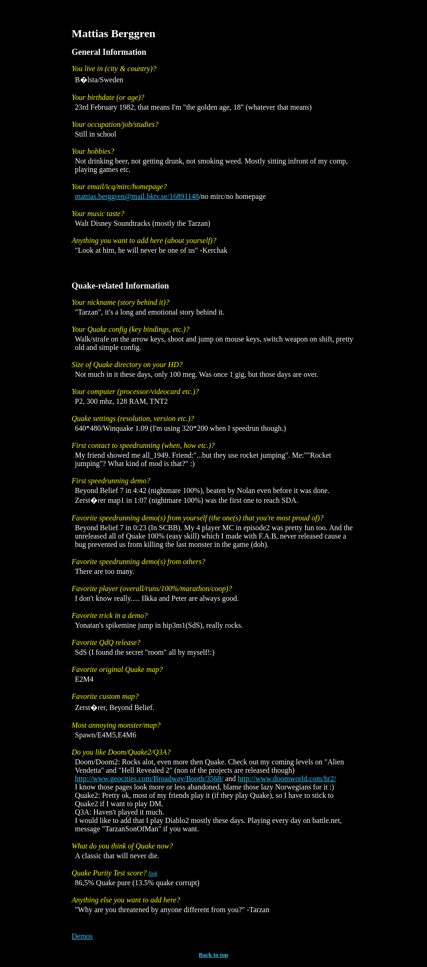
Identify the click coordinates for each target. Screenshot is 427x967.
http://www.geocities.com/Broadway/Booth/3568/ (149, 779)
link (153, 873)
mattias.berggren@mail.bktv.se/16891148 (137, 196)
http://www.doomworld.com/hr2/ (287, 779)
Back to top (213, 954)
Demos (82, 936)
